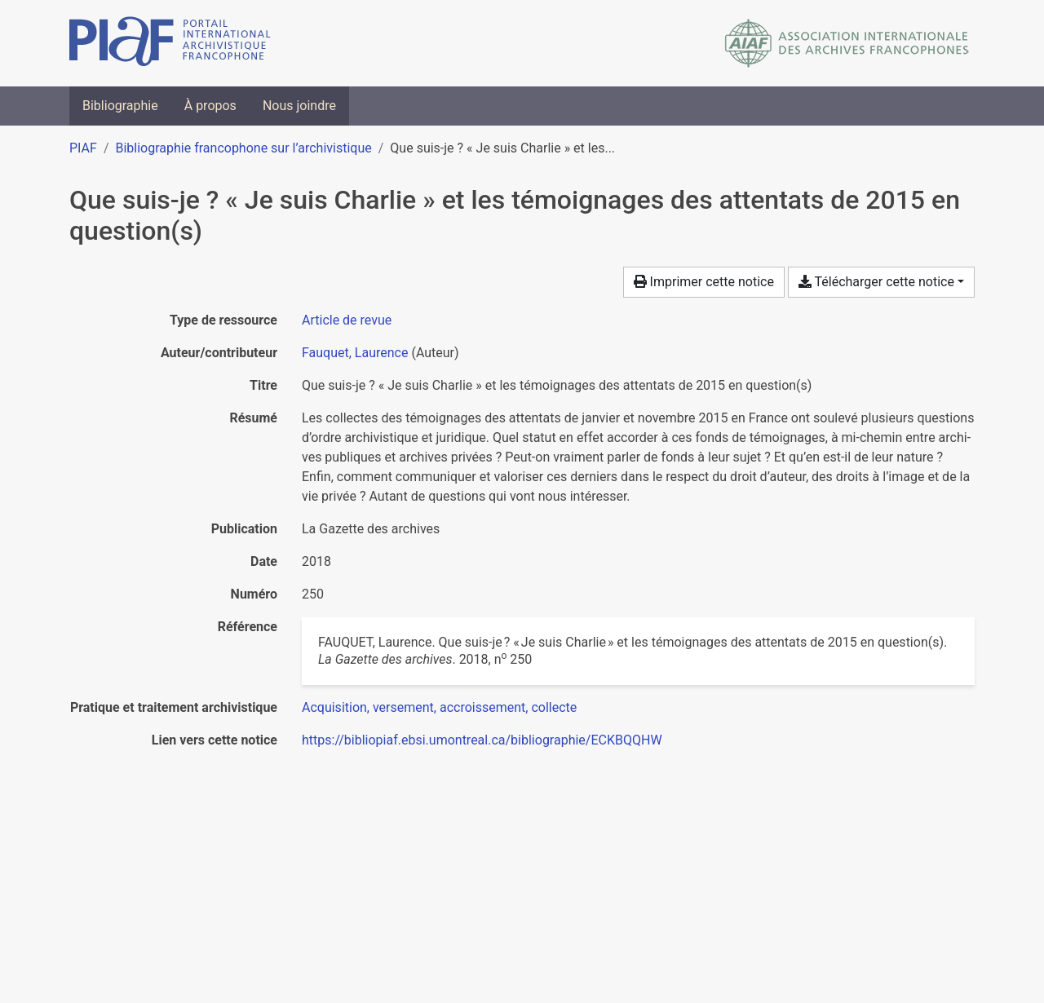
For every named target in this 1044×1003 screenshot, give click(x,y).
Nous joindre (299, 105)
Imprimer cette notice (704, 281)
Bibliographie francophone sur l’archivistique (243, 148)
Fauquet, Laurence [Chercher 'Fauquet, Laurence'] (355, 352)
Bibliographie (120, 105)
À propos (210, 105)
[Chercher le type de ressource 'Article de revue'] (347, 320)
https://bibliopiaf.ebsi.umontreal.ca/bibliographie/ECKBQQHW (482, 740)
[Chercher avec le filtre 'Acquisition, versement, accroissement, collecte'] (439, 707)
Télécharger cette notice (876, 281)
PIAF (83, 148)
